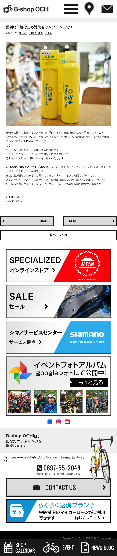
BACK (44, 221)
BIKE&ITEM (36, 33)
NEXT (73, 221)
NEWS (23, 33)
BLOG (48, 33)
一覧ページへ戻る (58, 235)
